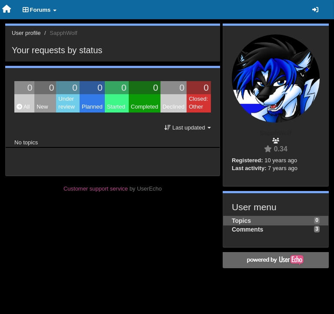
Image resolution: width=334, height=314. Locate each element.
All (23, 106)
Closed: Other (198, 103)
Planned (92, 106)
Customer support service (95, 188)
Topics (241, 220)
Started (116, 106)
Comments (247, 229)
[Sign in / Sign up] (315, 9)
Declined (174, 106)
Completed (144, 106)
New (42, 106)
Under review (66, 103)
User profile (26, 33)
